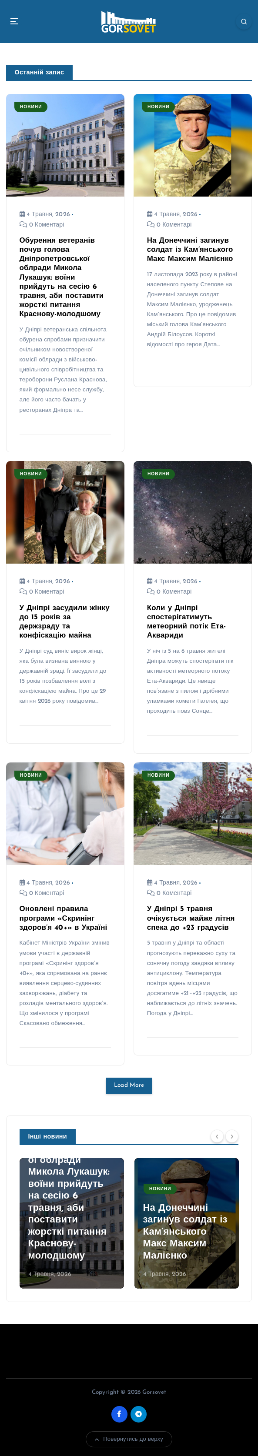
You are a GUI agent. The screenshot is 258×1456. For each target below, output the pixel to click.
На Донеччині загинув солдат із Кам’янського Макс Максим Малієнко (190, 250)
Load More (129, 1085)
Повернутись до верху (129, 1439)
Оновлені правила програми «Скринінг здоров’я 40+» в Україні (63, 918)
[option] (72, 1223)
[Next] (231, 1136)
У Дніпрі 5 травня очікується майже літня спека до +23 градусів (191, 918)
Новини (31, 107)
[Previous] (217, 1136)
